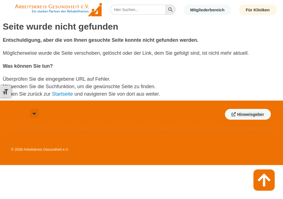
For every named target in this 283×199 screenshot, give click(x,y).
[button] (34, 113)
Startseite (62, 94)
